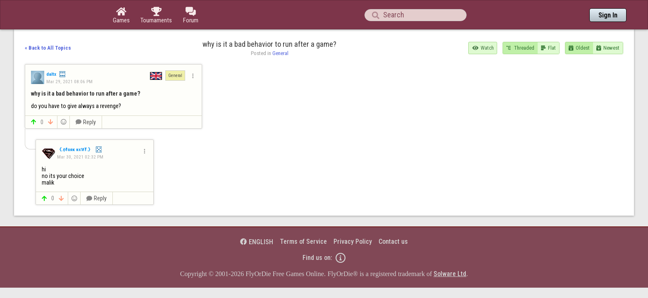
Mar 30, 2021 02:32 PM (80, 134)
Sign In (607, 15)
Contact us (393, 219)
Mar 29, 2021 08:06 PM (69, 59)
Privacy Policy (353, 219)
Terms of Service (303, 219)
